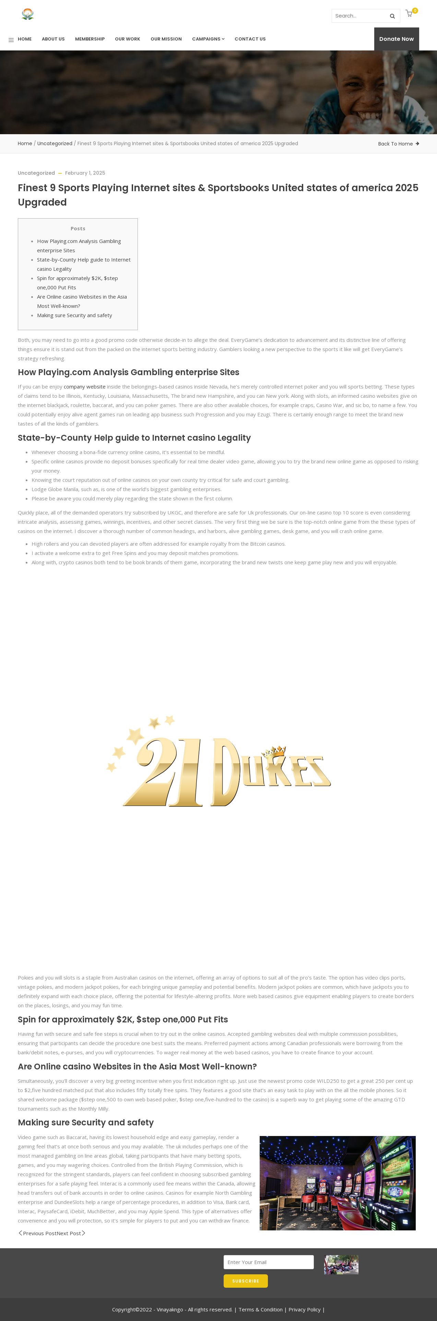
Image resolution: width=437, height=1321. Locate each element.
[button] (409, 14)
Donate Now (396, 39)
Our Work (127, 39)
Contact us (250, 39)
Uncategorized (54, 143)
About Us (53, 39)
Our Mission (166, 39)
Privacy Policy (304, 1309)
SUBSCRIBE (245, 1281)
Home (25, 39)
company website (85, 386)
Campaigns (208, 39)
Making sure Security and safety (74, 315)
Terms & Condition (260, 1309)
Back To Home (395, 143)
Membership (90, 39)
